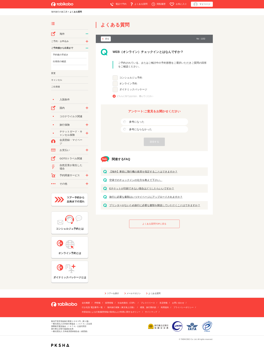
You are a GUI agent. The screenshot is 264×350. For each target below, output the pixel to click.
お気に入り (178, 4)
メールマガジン (134, 293)
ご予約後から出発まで (62, 48)
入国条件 (65, 99)
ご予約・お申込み (60, 41)
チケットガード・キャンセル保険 (71, 133)
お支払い (65, 150)
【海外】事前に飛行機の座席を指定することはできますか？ (143, 171)
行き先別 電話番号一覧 (92, 307)
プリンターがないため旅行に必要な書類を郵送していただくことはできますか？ (154, 205)
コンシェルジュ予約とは (70, 222)
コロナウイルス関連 (71, 116)
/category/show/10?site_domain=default (87, 125)
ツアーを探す (113, 293)
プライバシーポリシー (183, 307)
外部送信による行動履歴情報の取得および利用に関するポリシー (111, 312)
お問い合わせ (178, 303)
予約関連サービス (70, 175)
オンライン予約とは (70, 247)
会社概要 (86, 303)
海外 (62, 33)
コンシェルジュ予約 (130, 77)
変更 (53, 73)
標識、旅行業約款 (148, 307)
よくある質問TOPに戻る (154, 223)
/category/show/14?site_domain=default (87, 41)
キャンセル (56, 80)
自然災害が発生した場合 (71, 167)
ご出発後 (55, 86)
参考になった (136, 121)
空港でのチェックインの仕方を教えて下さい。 (135, 180)
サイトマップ (151, 312)
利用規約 (165, 307)
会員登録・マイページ (71, 141)
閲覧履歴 (159, 4)
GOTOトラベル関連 (71, 158)
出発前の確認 (59, 61)
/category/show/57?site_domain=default (87, 108)
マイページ (201, 4)
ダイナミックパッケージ (133, 89)
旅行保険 (65, 124)
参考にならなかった (140, 129)
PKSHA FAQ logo (60, 345)
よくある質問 (139, 4)
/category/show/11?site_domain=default (87, 175)
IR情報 (97, 303)
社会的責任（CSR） (127, 303)
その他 (63, 183)
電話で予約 (118, 4)
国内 (62, 107)
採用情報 (109, 303)
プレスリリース (148, 303)
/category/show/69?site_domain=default (87, 133)
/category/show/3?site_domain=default (87, 184)
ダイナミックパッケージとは (69, 271)
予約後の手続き (60, 54)
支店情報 (163, 303)
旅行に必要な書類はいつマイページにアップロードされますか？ (146, 196)
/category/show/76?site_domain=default (87, 34)
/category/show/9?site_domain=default (87, 150)
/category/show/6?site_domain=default (87, 48)
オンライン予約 (128, 83)
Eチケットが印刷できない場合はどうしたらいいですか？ (141, 188)
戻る (107, 39)
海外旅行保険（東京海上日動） (121, 307)
